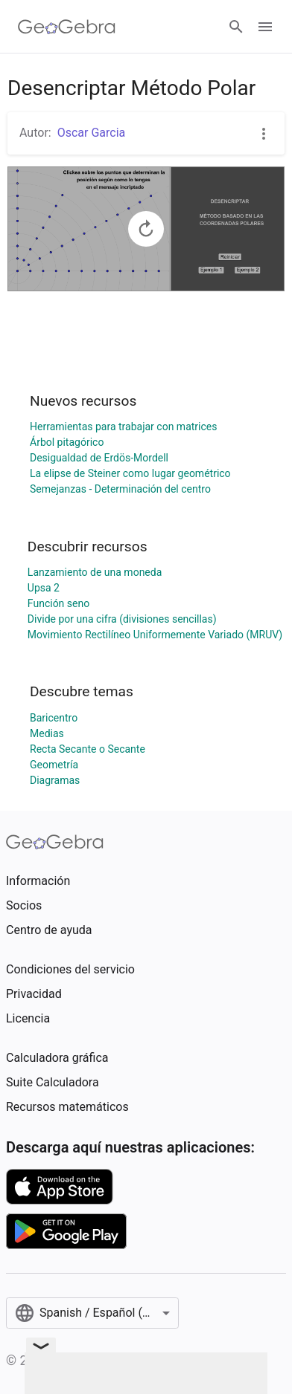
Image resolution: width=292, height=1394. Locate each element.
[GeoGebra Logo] (66, 26)
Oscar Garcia (91, 133)
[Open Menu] (265, 27)
